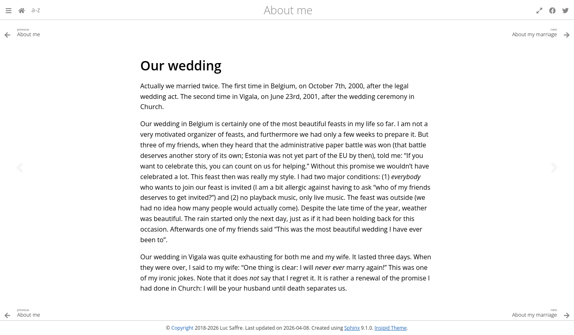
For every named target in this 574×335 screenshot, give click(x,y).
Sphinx (352, 327)
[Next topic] (554, 168)
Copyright (182, 327)
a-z (35, 9)
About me (288, 10)
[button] (8, 10)
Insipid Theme (391, 327)
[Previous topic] (20, 168)
